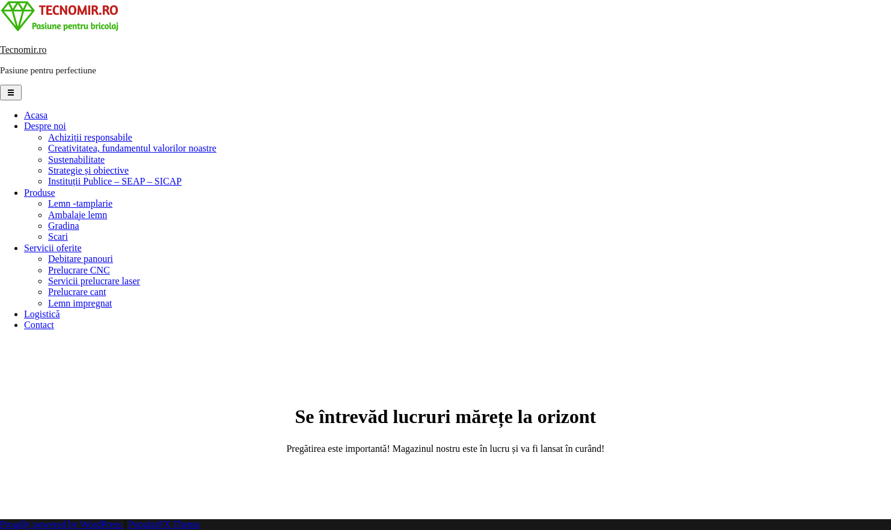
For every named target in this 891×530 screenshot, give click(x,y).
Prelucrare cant (77, 292)
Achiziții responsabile (90, 137)
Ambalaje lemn (77, 215)
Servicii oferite (53, 248)
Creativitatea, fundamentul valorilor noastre (132, 148)
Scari (58, 236)
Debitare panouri (80, 259)
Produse (39, 192)
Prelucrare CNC (79, 270)
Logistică (42, 314)
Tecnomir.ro (23, 49)
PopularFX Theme (164, 524)
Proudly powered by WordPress (62, 524)
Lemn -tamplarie (80, 203)
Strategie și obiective (88, 170)
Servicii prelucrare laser (94, 281)
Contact (39, 325)
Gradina (63, 226)
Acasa (35, 115)
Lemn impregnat (80, 303)
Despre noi (45, 126)
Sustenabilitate (76, 159)
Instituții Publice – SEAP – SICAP (115, 181)
